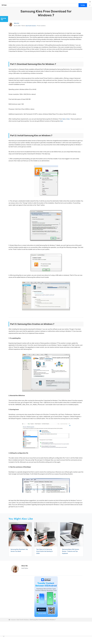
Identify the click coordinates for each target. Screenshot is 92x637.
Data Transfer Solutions (32, 25)
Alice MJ (17, 23)
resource (13, 619)
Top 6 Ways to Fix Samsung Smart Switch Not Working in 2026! (45, 551)
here (64, 119)
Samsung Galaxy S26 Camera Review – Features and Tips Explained (71, 551)
